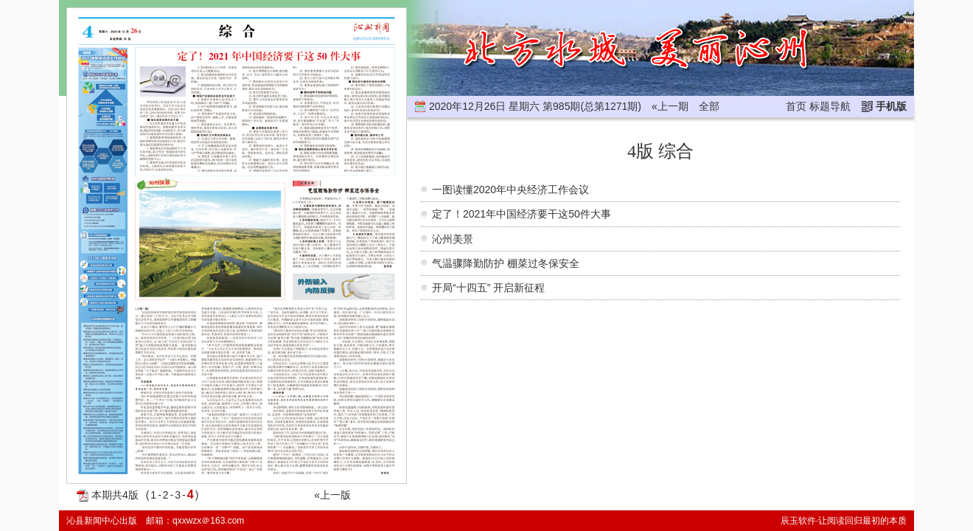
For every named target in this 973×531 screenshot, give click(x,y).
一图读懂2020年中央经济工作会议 (510, 189)
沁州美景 (452, 239)
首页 (796, 106)
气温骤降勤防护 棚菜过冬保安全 (505, 263)
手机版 (891, 106)
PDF (82, 496)
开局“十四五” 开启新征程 (488, 288)
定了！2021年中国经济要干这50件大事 (521, 214)
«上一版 (332, 495)
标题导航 (830, 106)
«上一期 (670, 106)
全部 (709, 106)
